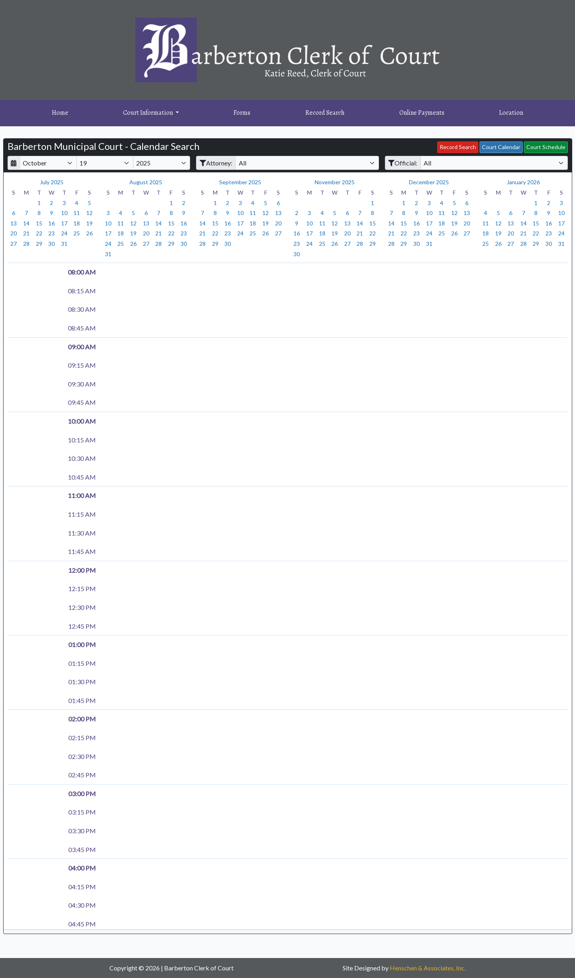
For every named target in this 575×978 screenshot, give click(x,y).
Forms (242, 112)
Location (511, 112)
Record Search (325, 112)
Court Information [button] (148, 112)
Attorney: (216, 163)
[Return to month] (14, 163)
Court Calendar (501, 146)
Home (60, 112)
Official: (402, 163)
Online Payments (421, 112)
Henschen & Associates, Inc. (428, 968)
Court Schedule (545, 146)
